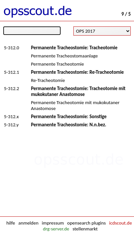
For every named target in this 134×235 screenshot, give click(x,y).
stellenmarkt (84, 229)
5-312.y (11, 125)
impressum (53, 223)
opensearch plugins (86, 223)
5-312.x (11, 116)
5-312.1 (11, 72)
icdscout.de (120, 223)
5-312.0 (11, 48)
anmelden (28, 223)
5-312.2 (11, 88)
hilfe (10, 223)
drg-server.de (56, 229)
